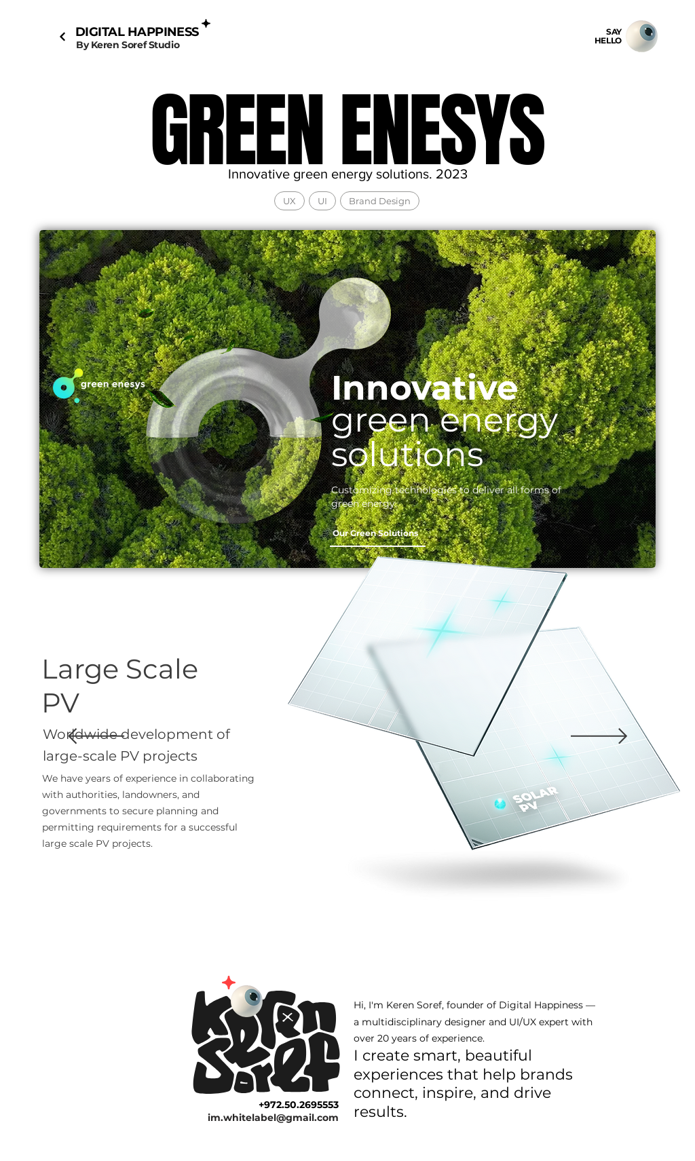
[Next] (62, 36)
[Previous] (96, 737)
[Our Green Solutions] (378, 533)
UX (289, 200)
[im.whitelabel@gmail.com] (260, 1117)
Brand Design (379, 200)
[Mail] (641, 36)
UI (322, 200)
